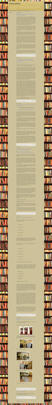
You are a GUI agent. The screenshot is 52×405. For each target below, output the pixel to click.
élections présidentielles (21, 315)
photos (27, 389)
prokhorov (27, 101)
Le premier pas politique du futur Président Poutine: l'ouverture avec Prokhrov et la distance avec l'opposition (25, 60)
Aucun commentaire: (28, 100)
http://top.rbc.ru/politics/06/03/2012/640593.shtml (24, 151)
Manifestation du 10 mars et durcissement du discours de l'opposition (24, 15)
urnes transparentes (30, 389)
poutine (25, 101)
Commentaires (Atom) (22, 401)
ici (20, 21)
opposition (23, 101)
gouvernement (20, 101)
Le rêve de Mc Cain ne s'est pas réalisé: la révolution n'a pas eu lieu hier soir (24, 149)
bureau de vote (20, 389)
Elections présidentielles (21, 391)
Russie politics (14, 3)
